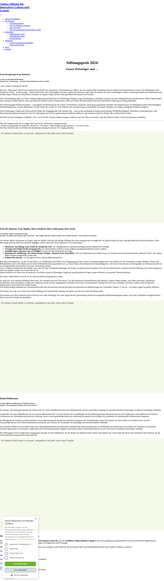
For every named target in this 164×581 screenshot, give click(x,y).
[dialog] (20, 547)
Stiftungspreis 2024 (17, 34)
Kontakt (8, 49)
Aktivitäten (9, 32)
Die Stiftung (9, 21)
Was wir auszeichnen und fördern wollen (25, 30)
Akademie (9, 41)
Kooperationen (15, 38)
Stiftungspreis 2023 (17, 36)
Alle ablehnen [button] (20, 570)
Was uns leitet (15, 28)
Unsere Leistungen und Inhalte (21, 43)
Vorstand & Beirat (17, 23)
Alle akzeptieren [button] (20, 564)
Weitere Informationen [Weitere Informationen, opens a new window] (27, 539)
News (7, 47)
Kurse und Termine (17, 45)
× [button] (36, 519)
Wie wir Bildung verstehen (20, 25)
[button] (20, 575)
